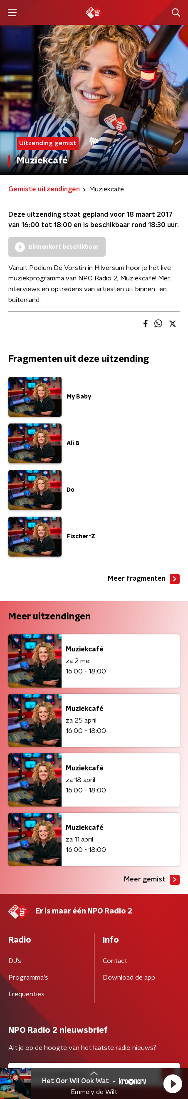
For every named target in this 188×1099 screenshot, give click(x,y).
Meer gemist (152, 880)
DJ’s (14, 961)
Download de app (129, 977)
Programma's (28, 977)
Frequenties (26, 994)
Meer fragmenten (144, 579)
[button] (172, 1083)
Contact (115, 961)
